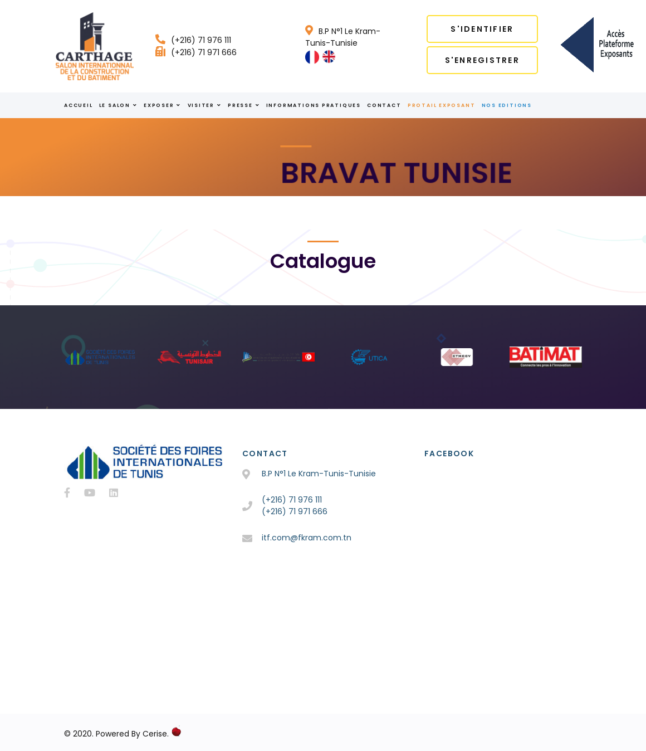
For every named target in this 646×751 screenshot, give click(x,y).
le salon (118, 105)
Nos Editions (507, 105)
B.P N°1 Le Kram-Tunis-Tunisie (342, 37)
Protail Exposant (441, 105)
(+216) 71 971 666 (196, 52)
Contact (384, 105)
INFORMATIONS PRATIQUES (313, 105)
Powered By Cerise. (132, 733)
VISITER (205, 105)
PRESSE (244, 105)
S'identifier (482, 29)
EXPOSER (162, 105)
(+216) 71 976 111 (193, 40)
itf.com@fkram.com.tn (306, 537)
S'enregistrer (482, 60)
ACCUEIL (78, 105)
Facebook (449, 453)
